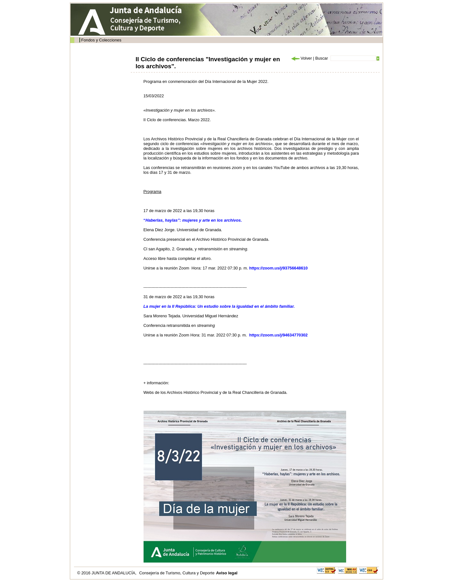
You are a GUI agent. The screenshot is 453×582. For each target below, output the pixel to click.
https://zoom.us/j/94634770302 (278, 335)
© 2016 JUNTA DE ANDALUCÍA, (107, 573)
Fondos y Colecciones (101, 40)
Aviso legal (226, 573)
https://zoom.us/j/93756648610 (278, 268)
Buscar (321, 58)
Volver (301, 58)
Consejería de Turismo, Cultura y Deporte (176, 573)
